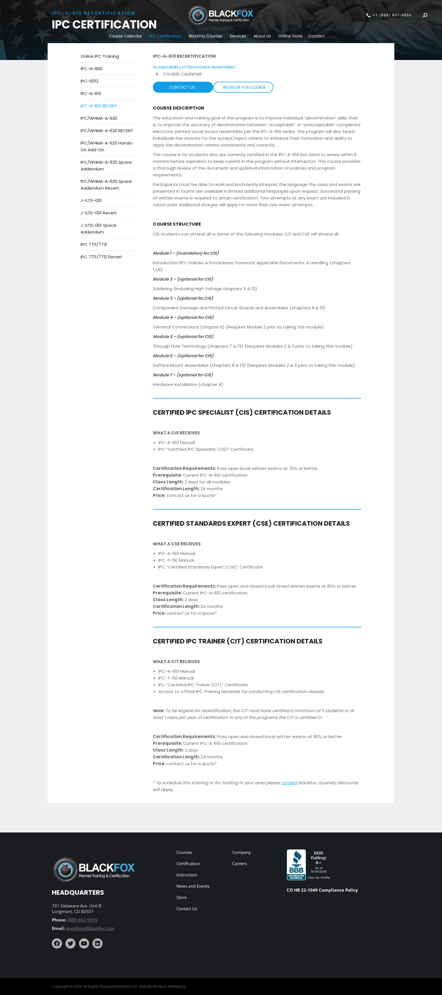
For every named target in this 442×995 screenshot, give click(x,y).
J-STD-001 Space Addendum (98, 228)
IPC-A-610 (91, 93)
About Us (262, 36)
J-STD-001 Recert (99, 213)
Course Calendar (125, 36)
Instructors (186, 875)
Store (181, 897)
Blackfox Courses (205, 36)
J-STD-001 (91, 200)
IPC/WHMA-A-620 (99, 118)
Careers (239, 863)
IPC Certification (165, 36)
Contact (316, 36)
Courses (184, 852)
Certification (188, 863)
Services (238, 36)
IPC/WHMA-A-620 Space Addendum (106, 165)
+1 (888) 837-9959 (389, 15)
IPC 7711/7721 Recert (101, 257)
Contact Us (186, 908)
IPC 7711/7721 (94, 244)
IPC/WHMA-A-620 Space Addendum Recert (106, 184)
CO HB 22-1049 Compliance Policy (322, 890)
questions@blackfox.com (90, 928)
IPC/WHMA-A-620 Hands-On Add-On (107, 146)
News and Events (192, 886)
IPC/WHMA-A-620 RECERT (107, 131)
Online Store (290, 36)
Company (241, 852)
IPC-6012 (89, 81)
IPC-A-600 (91, 69)
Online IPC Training (100, 56)
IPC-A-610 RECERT (99, 106)
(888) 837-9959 (82, 920)
